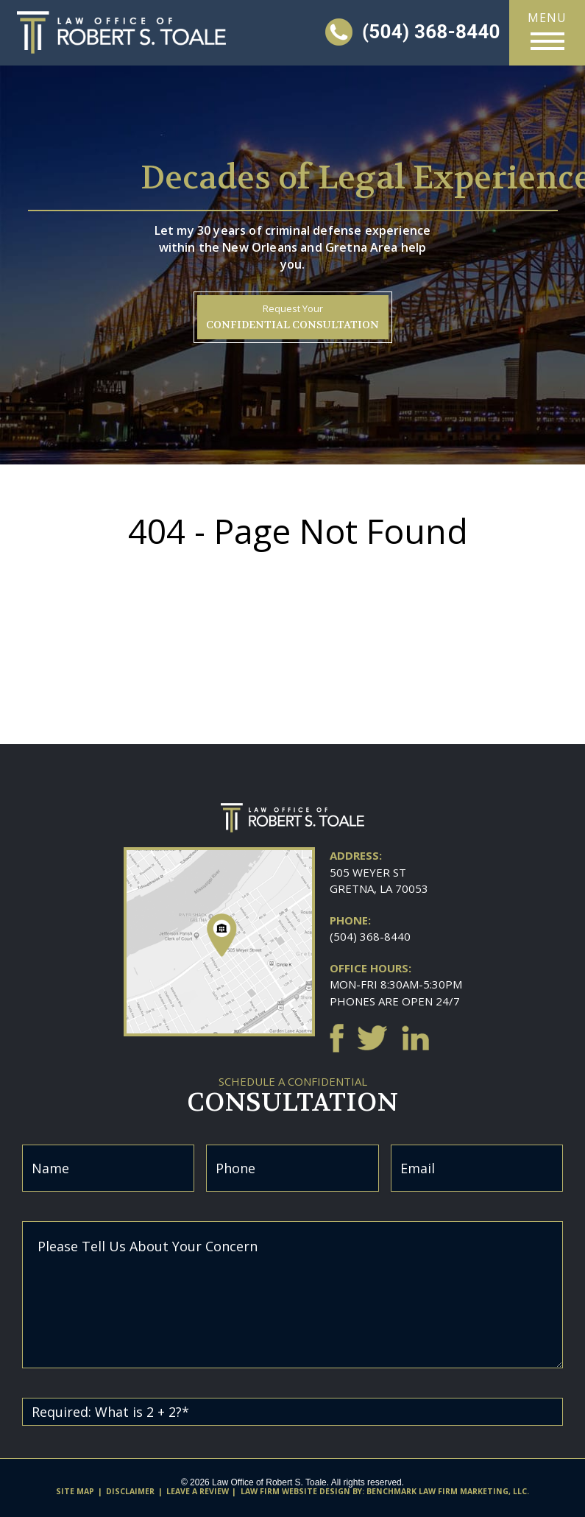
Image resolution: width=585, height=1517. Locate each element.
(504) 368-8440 (370, 936)
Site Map (75, 1491)
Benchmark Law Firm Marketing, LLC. (447, 1491)
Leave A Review (197, 1491)
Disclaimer (130, 1491)
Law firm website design (295, 1491)
